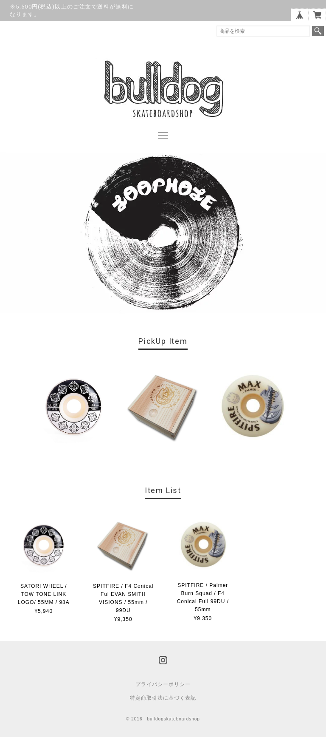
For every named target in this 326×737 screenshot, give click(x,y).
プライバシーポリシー (163, 684)
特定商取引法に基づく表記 (163, 698)
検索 (318, 31)
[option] (73, 408)
